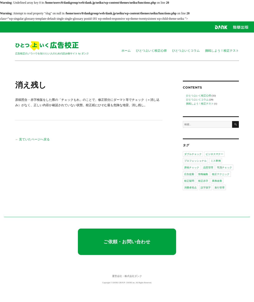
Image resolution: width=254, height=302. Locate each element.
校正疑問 (189, 180)
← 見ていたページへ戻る (32, 139)
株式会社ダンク (133, 276)
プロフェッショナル (195, 160)
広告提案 (189, 174)
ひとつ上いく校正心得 (151, 50)
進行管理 (219, 187)
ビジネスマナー (214, 153)
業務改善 (217, 180)
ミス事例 (216, 160)
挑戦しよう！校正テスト (222, 50)
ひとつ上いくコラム (186, 50)
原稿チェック (191, 167)
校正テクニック (220, 174)
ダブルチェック (193, 153)
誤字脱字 (206, 187)
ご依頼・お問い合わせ (126, 241)
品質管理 (208, 167)
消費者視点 (190, 187)
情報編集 (203, 174)
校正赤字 (203, 180)
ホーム (126, 50)
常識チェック (224, 167)
